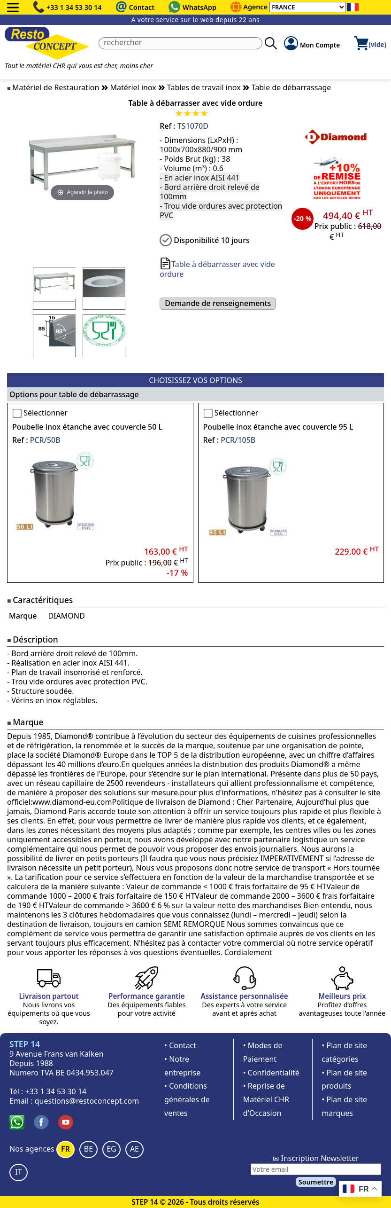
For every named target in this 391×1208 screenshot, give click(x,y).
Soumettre (316, 1181)
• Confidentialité (271, 1072)
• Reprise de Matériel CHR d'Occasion (266, 1099)
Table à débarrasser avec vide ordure (217, 269)
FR (65, 1149)
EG (111, 1149)
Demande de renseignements (218, 303)
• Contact (180, 1045)
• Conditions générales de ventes (187, 1099)
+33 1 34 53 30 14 (74, 7)
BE (88, 1149)
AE (134, 1149)
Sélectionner (45, 413)
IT (18, 1172)
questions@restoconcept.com (87, 1101)
